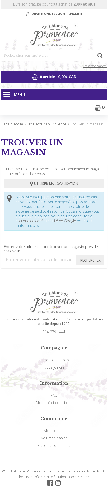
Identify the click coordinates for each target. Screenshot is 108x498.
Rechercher (90, 260)
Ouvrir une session (48, 13)
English (75, 13)
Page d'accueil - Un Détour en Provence (33, 124)
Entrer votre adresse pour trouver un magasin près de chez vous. (51, 249)
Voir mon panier (54, 438)
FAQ (54, 395)
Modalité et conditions (54, 402)
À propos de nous (54, 359)
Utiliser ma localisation (54, 183)
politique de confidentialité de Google (45, 220)
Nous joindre (54, 367)
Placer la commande (54, 445)
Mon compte (54, 430)
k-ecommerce (78, 477)
